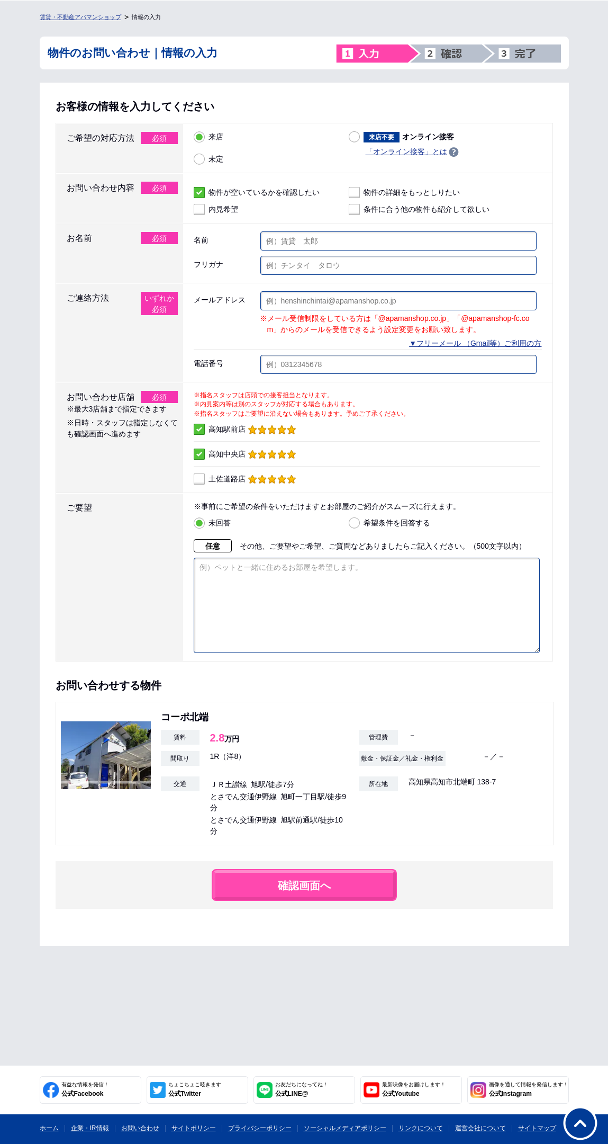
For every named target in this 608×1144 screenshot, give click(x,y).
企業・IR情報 (90, 1128)
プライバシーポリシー (260, 1128)
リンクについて (420, 1128)
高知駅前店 (245, 429)
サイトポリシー (193, 1128)
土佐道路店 (245, 479)
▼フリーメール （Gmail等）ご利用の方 (475, 343)
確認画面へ (304, 901)
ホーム (49, 1128)
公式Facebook (85, 1089)
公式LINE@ (301, 1089)
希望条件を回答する (389, 523)
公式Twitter (194, 1089)
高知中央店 (245, 454)
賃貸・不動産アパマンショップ (80, 17)
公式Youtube (414, 1089)
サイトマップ (537, 1128)
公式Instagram (528, 1089)
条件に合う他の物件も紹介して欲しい (419, 209)
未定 (208, 159)
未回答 (212, 523)
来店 (208, 136)
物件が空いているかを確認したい (257, 192)
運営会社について (480, 1128)
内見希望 (216, 209)
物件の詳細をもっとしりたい (404, 192)
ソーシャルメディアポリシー (345, 1128)
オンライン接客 (401, 136)
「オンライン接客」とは (406, 151)
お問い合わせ (140, 1128)
